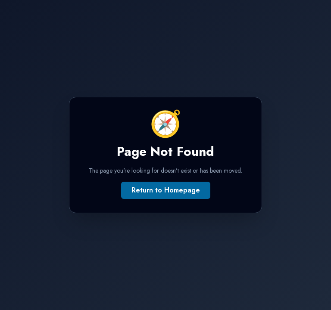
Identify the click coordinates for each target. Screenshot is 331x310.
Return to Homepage (165, 190)
